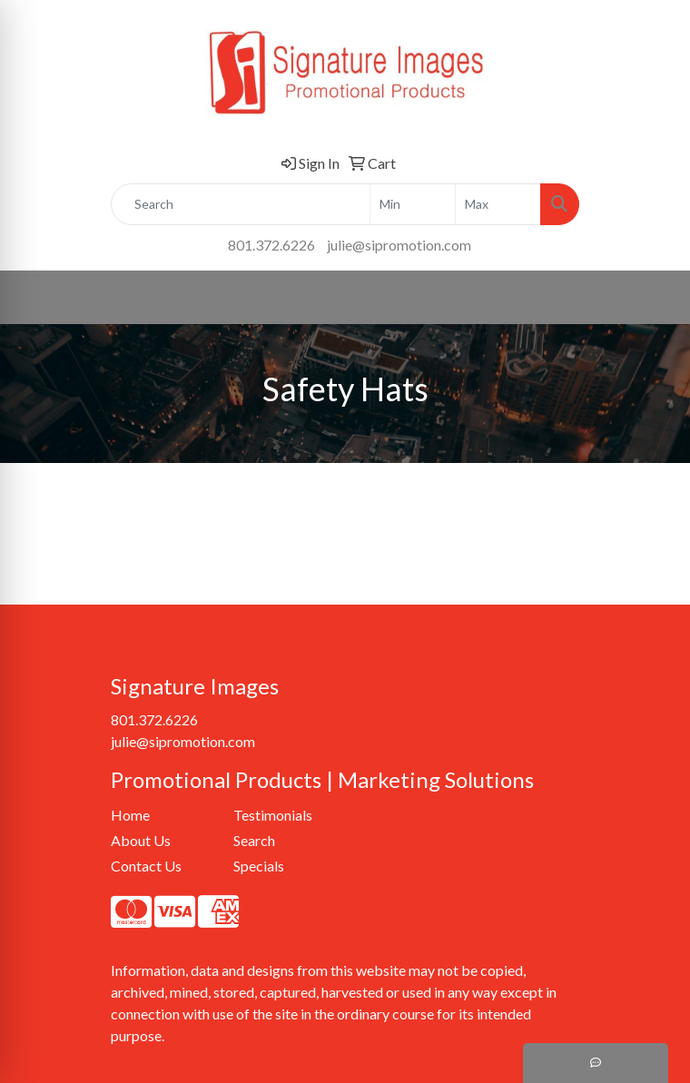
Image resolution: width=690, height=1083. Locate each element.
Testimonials (272, 814)
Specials (258, 865)
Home (130, 814)
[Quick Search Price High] (498, 204)
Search (254, 840)
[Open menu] (654, 297)
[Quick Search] (240, 204)
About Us (141, 840)
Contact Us (146, 865)
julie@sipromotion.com (399, 244)
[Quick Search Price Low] (413, 204)
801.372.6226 (271, 244)
